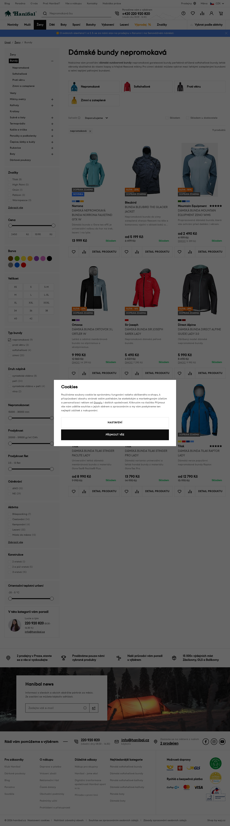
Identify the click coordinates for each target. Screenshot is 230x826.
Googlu (98, 402)
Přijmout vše (115, 434)
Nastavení (115, 422)
